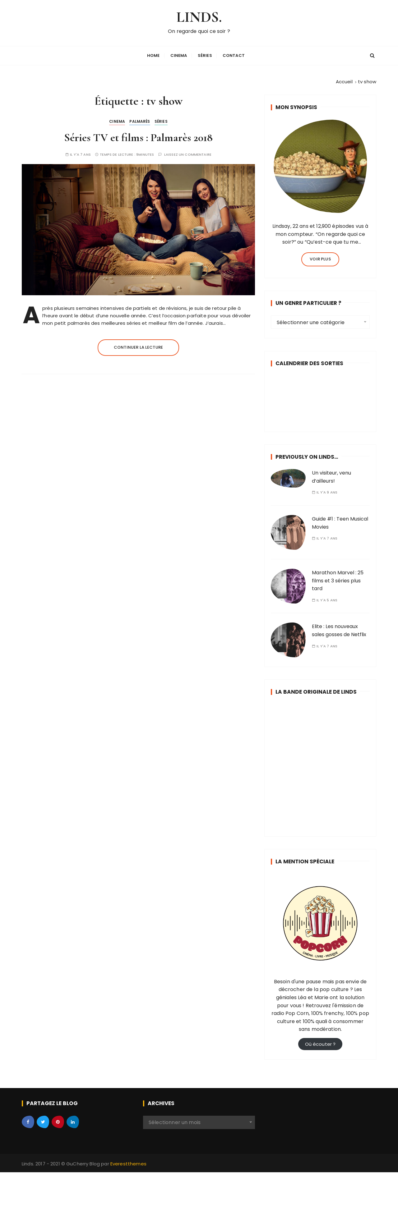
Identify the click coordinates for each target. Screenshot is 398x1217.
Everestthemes (128, 1162)
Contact (234, 55)
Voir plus (320, 257)
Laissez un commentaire (187, 153)
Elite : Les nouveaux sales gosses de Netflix (339, 629)
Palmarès (139, 120)
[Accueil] (344, 80)
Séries (205, 55)
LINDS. (199, 16)
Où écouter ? (320, 1042)
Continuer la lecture (138, 346)
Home (153, 55)
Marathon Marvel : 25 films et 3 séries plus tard (337, 578)
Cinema (178, 55)
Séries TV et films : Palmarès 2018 (138, 136)
